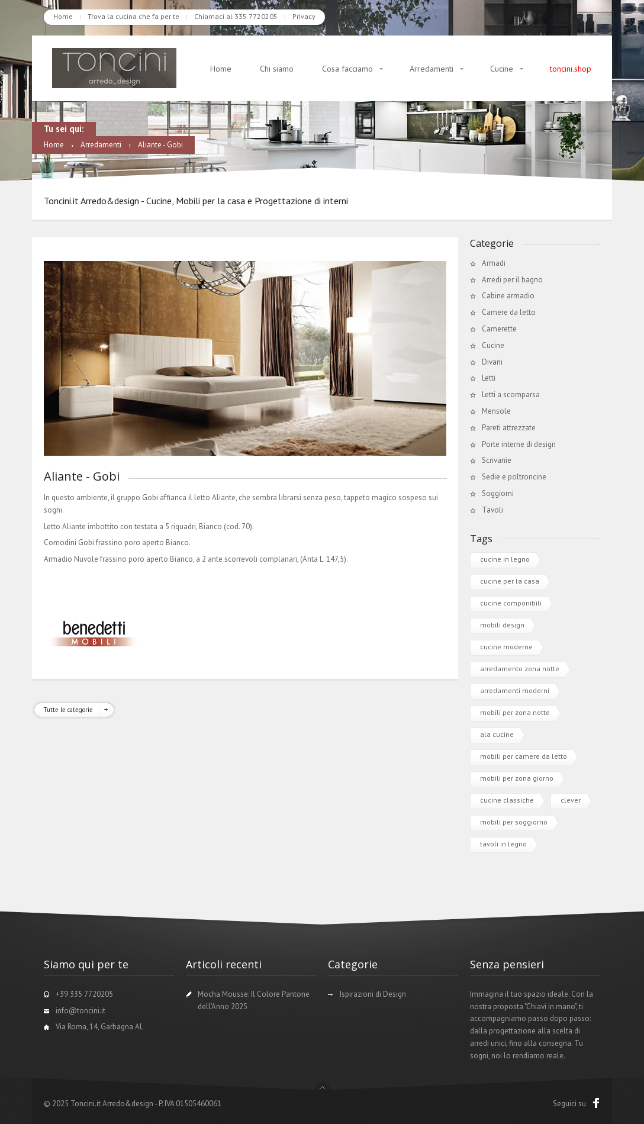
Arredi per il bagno (512, 280)
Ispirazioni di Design (373, 994)
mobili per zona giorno (516, 778)
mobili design (502, 624)
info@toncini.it (80, 1011)
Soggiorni (498, 493)
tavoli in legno (503, 843)
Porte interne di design (519, 444)
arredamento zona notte (519, 668)
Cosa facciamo (347, 68)
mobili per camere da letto (523, 756)
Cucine (501, 68)
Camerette (499, 329)
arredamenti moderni (514, 690)
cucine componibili (511, 602)
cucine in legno (505, 559)
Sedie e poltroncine (514, 477)
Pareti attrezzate (509, 428)
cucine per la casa (509, 581)
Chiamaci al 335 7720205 (236, 16)
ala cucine (497, 734)
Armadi (493, 263)
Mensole (496, 411)
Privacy (303, 16)
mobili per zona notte (515, 712)
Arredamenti (431, 68)
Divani (492, 362)
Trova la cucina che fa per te (133, 16)
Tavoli (492, 510)
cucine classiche (507, 800)
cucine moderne (506, 646)
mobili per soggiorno (514, 821)
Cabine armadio (508, 296)
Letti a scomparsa (511, 394)
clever (571, 800)
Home (63, 16)
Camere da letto (509, 312)
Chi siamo (277, 68)
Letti (488, 378)
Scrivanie (496, 460)
